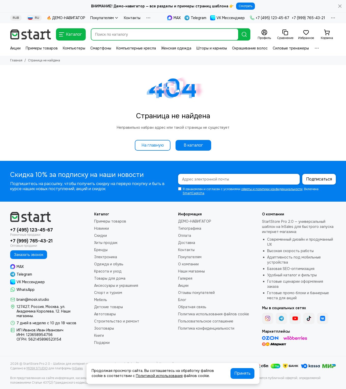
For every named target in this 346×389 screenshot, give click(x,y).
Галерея (185, 278)
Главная (16, 60)
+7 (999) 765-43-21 (308, 18)
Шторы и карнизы (211, 48)
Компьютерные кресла (136, 48)
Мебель (100, 299)
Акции (15, 48)
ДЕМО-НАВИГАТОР (194, 221)
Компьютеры (74, 48)
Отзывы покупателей (196, 292)
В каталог (193, 145)
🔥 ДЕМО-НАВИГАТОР (66, 18)
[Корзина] (327, 34)
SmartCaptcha (193, 193)
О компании (188, 264)
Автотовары (105, 314)
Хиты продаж (106, 242)
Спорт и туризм (108, 292)
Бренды (101, 250)
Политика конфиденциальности (206, 328)
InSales (77, 368)
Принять (242, 373)
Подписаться (319, 179)
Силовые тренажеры (291, 48)
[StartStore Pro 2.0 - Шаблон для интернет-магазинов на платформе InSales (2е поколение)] (30, 34)
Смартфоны (100, 48)
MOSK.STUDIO (37, 368)
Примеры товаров (42, 48)
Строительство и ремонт (116, 321)
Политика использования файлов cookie (213, 314)
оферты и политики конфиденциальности (271, 189)
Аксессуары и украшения (116, 285)
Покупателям (104, 18)
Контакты (132, 18)
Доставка (186, 242)
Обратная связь (192, 307)
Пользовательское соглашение (205, 321)
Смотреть (245, 6)
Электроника (105, 257)
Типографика (189, 228)
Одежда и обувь (108, 264)
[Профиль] (264, 34)
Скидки (100, 235)
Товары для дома (109, 278)
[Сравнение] (285, 34)
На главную (152, 145)
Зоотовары (104, 328)
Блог (182, 299)
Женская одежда (176, 48)
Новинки (101, 228)
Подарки (102, 342)
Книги (99, 335)
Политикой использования (159, 375)
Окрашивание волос (250, 48)
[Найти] (244, 34)
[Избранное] (306, 34)
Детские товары (108, 307)
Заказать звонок (28, 254)
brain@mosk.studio (33, 299)
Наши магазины (191, 271)
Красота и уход (108, 271)
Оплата (184, 235)
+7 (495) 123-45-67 (269, 18)
